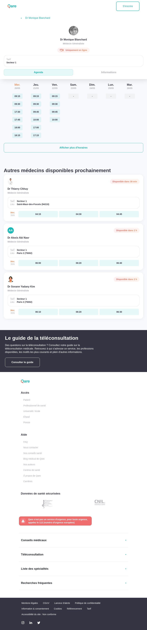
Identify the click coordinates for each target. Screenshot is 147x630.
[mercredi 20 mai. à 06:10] (38, 312)
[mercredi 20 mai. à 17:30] (17, 112)
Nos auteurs (29, 464)
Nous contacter (30, 447)
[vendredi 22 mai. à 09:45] (55, 112)
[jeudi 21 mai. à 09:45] (36, 112)
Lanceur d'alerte (62, 603)
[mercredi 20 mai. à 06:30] (119, 312)
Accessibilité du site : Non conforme (38, 614)
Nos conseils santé (32, 453)
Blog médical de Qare (34, 459)
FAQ (25, 442)
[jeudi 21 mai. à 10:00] (36, 119)
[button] (73, 147)
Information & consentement (35, 608)
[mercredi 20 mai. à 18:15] (17, 135)
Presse (26, 422)
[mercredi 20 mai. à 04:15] (38, 214)
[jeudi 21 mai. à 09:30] (36, 104)
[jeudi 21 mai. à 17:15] (36, 135)
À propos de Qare (32, 475)
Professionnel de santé (34, 405)
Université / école (31, 411)
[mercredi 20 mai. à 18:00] (17, 127)
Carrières (27, 481)
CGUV (46, 603)
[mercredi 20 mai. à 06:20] (78, 263)
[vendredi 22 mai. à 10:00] (55, 119)
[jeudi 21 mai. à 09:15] (36, 96)
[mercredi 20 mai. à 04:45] (119, 214)
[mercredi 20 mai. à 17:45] (17, 119)
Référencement (74, 608)
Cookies (58, 608)
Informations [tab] (108, 72)
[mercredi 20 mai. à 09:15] (17, 96)
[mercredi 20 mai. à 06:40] (119, 263)
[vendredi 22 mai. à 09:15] (55, 96)
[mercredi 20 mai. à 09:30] (17, 104)
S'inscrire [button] (128, 6)
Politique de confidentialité (87, 603)
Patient (26, 400)
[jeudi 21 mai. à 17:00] (36, 127)
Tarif (89, 608)
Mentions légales (29, 603)
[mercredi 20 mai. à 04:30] (78, 214)
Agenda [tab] (38, 72)
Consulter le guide (22, 362)
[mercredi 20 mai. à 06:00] (38, 263)
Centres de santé (31, 470)
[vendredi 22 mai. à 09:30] (55, 104)
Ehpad (26, 417)
